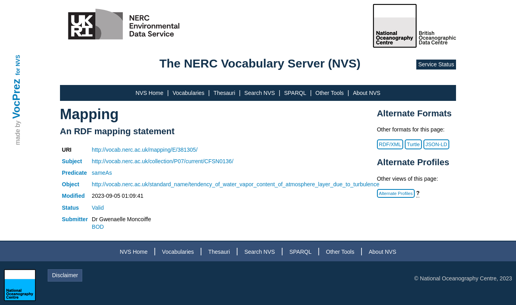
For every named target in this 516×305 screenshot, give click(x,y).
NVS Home (149, 93)
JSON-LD (436, 144)
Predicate (74, 173)
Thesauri (224, 93)
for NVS (18, 65)
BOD (98, 227)
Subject (72, 161)
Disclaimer (65, 275)
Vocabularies (188, 93)
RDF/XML (390, 144)
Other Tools (329, 93)
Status (70, 208)
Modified (73, 196)
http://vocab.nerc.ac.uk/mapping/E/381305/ (144, 150)
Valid (98, 208)
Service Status (436, 64)
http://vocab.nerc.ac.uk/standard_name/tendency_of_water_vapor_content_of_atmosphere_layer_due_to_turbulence (235, 184)
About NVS (366, 93)
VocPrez (16, 99)
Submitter (75, 219)
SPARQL (295, 93)
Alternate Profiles (396, 193)
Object (70, 184)
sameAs (102, 173)
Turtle (413, 144)
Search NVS (259, 93)
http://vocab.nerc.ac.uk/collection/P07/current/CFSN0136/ (162, 161)
